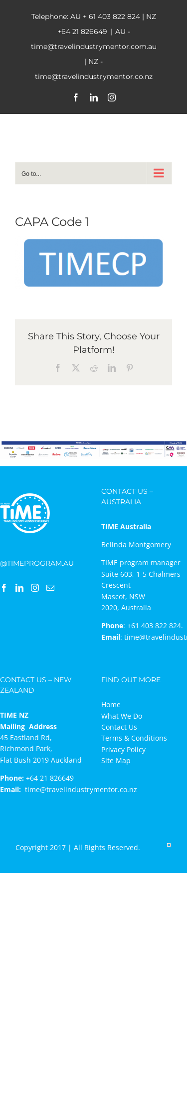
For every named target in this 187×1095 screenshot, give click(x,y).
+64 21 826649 (82, 31)
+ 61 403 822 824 (111, 16)
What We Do (121, 716)
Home (111, 704)
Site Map (116, 760)
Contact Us (119, 727)
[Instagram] (35, 588)
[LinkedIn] (19, 588)
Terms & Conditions (134, 738)
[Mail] (50, 588)
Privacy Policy (123, 749)
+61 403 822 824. (155, 625)
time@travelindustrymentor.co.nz (81, 789)
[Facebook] (4, 588)
